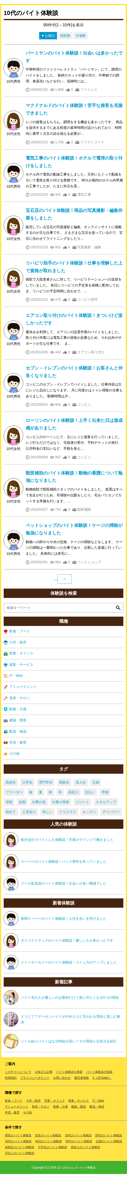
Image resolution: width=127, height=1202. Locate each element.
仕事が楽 (39, 830)
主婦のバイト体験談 (109, 1169)
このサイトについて (18, 1100)
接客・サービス (18, 692)
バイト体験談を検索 (69, 1100)
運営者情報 (81, 1106)
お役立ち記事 (43, 1100)
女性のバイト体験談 (48, 1163)
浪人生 (81, 810)
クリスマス (67, 840)
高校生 (11, 810)
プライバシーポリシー (34, 1106)
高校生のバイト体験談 (19, 1175)
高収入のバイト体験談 (85, 1175)
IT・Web (13, 704)
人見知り (29, 840)
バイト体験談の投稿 (99, 1100)
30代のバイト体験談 (18, 1169)
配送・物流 (15, 759)
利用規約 (11, 1106)
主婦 (95, 810)
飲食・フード (17, 659)
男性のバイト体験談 (18, 1163)
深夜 (9, 830)
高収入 (73, 820)
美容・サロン (17, 726)
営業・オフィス (18, 681)
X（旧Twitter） (102, 1106)
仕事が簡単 (60, 830)
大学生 (27, 810)
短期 (22, 830)
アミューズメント (20, 715)
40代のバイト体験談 (48, 1169)
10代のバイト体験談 (78, 1163)
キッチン (89, 840)
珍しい (47, 840)
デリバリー (111, 840)
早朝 (105, 820)
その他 (12, 782)
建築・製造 (15, 748)
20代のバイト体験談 (108, 1163)
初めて (11, 840)
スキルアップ (106, 830)
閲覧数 (65, 64)
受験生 (64, 810)
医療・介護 (15, 737)
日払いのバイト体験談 (19, 1181)
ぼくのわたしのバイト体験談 (76, 1195)
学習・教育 (15, 771)
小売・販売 (15, 670)
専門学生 (46, 810)
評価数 (81, 64)
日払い (90, 820)
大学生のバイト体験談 (52, 1175)
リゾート (82, 830)
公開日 (50, 64)
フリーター (14, 820)
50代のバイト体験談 (79, 1169)
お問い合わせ (62, 1106)
